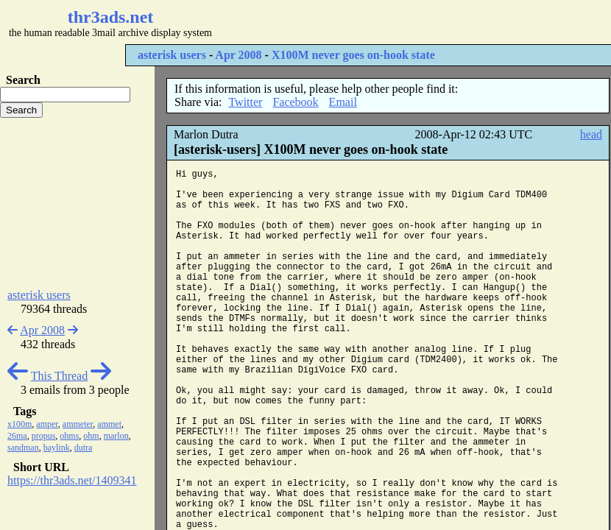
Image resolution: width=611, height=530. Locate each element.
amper (47, 424)
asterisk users (172, 55)
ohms (69, 436)
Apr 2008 (238, 55)
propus (44, 436)
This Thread (59, 376)
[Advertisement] (77, 203)
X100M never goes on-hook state (353, 55)
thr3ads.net (111, 16)
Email (343, 102)
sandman (23, 447)
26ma (17, 436)
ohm (91, 436)
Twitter (245, 102)
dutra (83, 447)
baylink (56, 447)
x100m (19, 424)
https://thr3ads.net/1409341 (72, 480)
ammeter (78, 424)
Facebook (295, 102)
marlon (116, 436)
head (591, 134)
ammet (109, 424)
